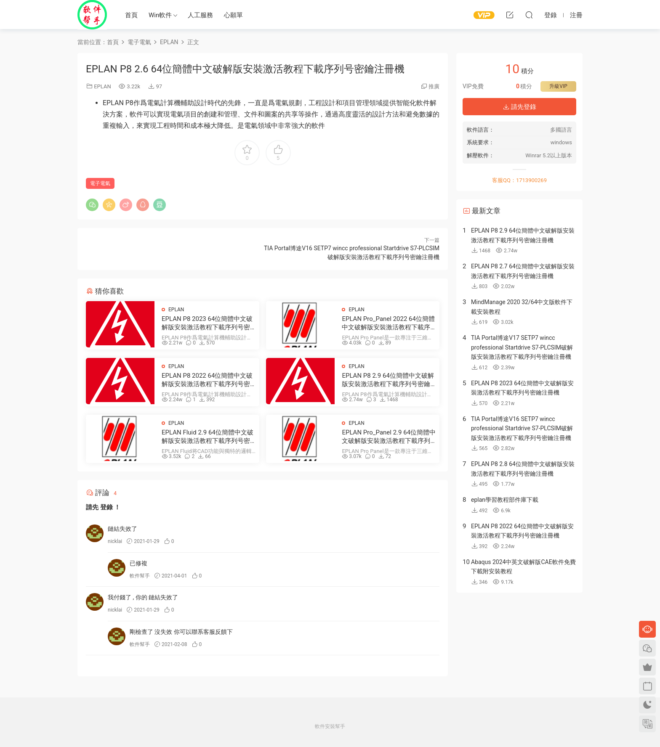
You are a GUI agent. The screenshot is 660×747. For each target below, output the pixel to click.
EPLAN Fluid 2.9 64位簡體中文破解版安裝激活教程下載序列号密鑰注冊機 (207, 437)
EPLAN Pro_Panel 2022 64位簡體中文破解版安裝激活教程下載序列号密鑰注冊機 (388, 323)
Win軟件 (160, 15)
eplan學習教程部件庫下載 (504, 499)
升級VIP (558, 86)
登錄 (106, 507)
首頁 (131, 15)
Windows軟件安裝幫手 (92, 14)
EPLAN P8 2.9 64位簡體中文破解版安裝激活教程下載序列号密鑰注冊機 (388, 380)
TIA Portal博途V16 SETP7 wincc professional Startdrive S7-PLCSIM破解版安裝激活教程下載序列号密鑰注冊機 (522, 428)
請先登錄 (519, 107)
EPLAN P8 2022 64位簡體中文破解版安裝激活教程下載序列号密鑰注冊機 (207, 380)
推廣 (433, 86)
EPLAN (102, 86)
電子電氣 (100, 183)
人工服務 (200, 15)
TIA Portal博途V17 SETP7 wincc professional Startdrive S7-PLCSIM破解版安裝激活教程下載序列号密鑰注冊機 (522, 347)
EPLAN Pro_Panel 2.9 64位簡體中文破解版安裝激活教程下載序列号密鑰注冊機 (389, 437)
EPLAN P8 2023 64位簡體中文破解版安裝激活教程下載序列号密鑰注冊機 (207, 323)
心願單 (233, 15)
